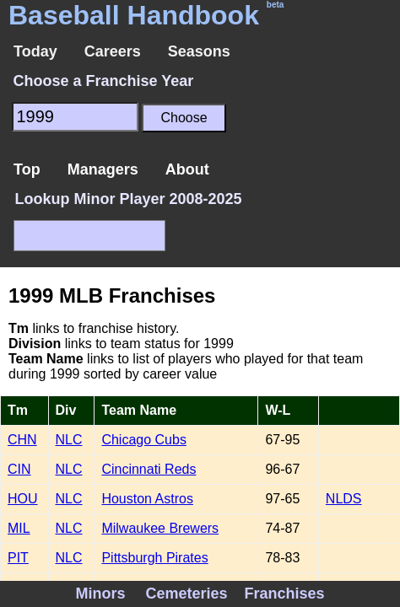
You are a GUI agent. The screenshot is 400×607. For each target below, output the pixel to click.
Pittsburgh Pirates (154, 558)
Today (35, 51)
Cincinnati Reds (148, 469)
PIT (18, 558)
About (187, 169)
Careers (112, 51)
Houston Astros (147, 499)
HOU (23, 499)
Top (27, 169)
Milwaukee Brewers (160, 528)
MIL (19, 528)
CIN (19, 469)
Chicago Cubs (143, 439)
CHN (22, 439)
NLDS (344, 499)
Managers (103, 169)
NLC (69, 439)
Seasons (199, 51)
